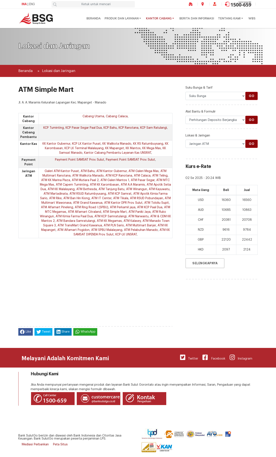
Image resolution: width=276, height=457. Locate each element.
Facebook (213, 357)
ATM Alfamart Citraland (84, 211)
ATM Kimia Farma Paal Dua (74, 216)
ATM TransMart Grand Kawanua (80, 225)
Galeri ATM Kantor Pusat (62, 171)
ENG (32, 4)
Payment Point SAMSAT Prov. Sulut (79, 159)
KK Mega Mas (151, 148)
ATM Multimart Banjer (141, 225)
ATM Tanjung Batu (111, 189)
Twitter (189, 357)
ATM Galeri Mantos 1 (114, 180)
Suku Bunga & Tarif (199, 87)
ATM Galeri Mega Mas (144, 171)
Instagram (241, 357)
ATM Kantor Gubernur (111, 171)
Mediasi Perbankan (35, 444)
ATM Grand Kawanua (87, 202)
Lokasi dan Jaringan (58, 71)
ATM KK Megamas (109, 220)
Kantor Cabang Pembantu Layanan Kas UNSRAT (117, 152)
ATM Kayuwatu (159, 189)
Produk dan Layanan (122, 18)
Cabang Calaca (117, 116)
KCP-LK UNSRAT (126, 234)
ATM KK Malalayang (61, 189)
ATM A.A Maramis (133, 184)
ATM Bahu (88, 171)
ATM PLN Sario (114, 225)
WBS (252, 18)
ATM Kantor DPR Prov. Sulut (123, 202)
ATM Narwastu (138, 216)
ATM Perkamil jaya (122, 207)
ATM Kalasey (132, 220)
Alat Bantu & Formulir (200, 111)
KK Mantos (133, 148)
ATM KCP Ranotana (118, 175)
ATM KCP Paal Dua (149, 207)
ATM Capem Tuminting (72, 184)
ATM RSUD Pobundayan (146, 198)
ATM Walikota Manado (88, 175)
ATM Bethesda (86, 189)
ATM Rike (55, 198)
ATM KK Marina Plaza (55, 180)
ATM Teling (160, 175)
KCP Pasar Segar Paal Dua (84, 127)
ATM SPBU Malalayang (106, 230)
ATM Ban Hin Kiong (76, 198)
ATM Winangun (136, 189)
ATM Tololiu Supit (156, 202)
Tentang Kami (229, 18)
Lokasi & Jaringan (197, 135)
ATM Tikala (120, 198)
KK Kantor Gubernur (56, 143)
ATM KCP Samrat (120, 193)
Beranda (93, 18)
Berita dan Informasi (196, 18)
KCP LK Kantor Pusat (86, 143)
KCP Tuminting (53, 127)
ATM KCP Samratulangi (110, 216)
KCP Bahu (110, 127)
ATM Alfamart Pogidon (73, 230)
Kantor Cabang (159, 18)
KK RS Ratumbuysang (148, 143)
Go (251, 95)
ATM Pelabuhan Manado (141, 230)
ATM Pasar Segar (143, 180)
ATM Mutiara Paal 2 (85, 180)
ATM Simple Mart (115, 211)
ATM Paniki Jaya (140, 211)
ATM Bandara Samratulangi (75, 220)
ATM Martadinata (56, 193)
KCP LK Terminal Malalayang (84, 148)
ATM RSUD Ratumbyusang (87, 193)
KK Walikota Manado (116, 143)
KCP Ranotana (128, 127)
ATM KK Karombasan (104, 184)
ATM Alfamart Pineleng (57, 207)
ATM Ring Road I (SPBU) (91, 207)
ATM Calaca (142, 175)
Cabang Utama (93, 116)
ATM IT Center (101, 198)
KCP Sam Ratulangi (153, 127)
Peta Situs (60, 444)
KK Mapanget (114, 148)
